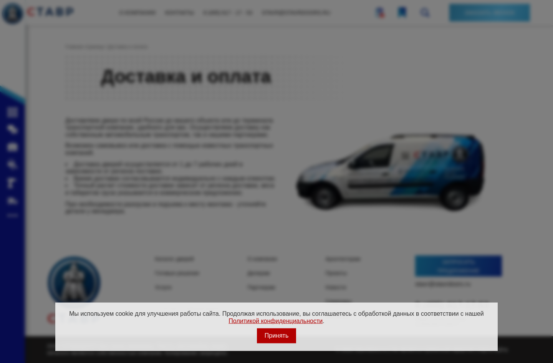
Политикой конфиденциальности (275, 320)
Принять (277, 335)
